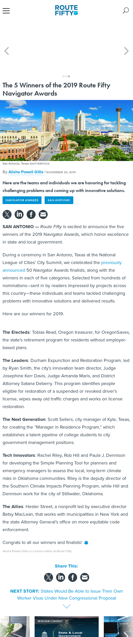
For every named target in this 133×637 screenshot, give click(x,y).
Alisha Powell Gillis (26, 149)
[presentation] (6, 613)
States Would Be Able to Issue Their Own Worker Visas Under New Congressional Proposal (70, 571)
